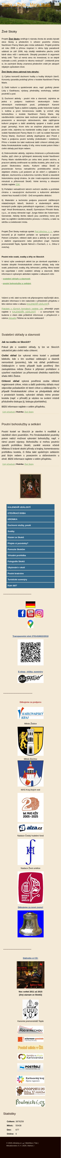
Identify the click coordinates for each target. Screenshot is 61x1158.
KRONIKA (12, 519)
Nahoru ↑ (31, 1146)
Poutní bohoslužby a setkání (21, 424)
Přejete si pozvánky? (18, 543)
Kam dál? (12, 585)
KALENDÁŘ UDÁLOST (37, 304)
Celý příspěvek (8, 412)
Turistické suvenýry (17, 579)
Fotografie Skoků (16, 561)
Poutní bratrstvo (16, 573)
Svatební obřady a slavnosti (21, 334)
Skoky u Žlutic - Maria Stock (26, 4)
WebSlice (29, 1143)
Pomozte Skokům (16, 549)
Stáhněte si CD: (30, 958)
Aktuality (12, 318)
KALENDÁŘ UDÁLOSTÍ (19, 507)
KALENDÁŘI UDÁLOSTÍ (24, 312)
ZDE (18, 184)
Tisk (36, 1143)
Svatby (11, 531)
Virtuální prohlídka (17, 555)
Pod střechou (41, 231)
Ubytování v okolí (16, 567)
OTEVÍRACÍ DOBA (17, 513)
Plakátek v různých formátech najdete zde (22, 308)
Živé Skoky (29, 412)
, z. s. (49, 231)
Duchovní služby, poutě (19, 525)
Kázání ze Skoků (16, 537)
